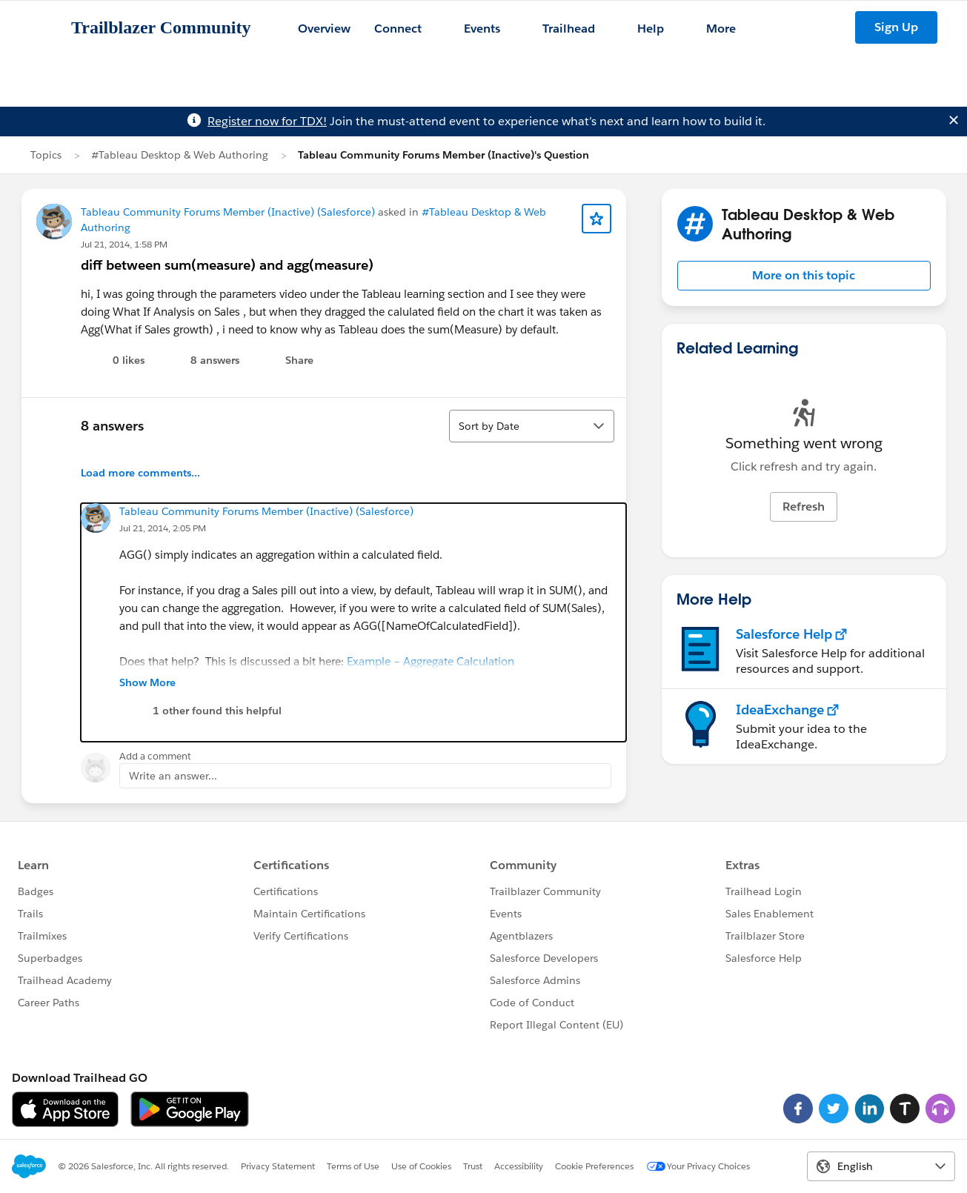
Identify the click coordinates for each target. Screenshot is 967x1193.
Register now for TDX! (267, 121)
